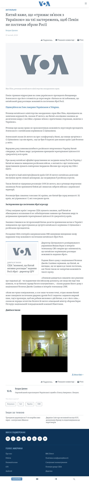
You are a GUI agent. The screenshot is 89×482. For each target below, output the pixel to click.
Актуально (11, 10)
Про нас (9, 454)
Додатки (49, 471)
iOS (7, 467)
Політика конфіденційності (57, 458)
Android (9, 471)
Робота (8, 458)
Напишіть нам (11, 462)
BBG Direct (50, 454)
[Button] (47, 40)
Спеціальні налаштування (56, 462)
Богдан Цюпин (12, 31)
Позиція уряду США (54, 467)
